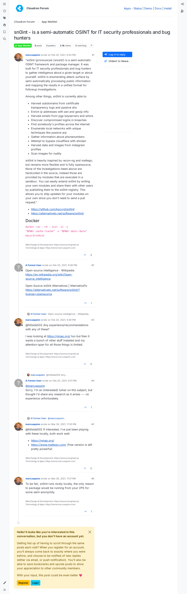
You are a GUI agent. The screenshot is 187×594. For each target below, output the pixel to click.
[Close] (90, 532)
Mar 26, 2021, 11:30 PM (63, 424)
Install (168, 8)
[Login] (182, 4)
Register (23, 582)
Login (35, 582)
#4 (92, 380)
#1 (93, 54)
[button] (4, 583)
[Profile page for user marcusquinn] (18, 57)
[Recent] (4, 11)
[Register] (182, 11)
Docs (158, 8)
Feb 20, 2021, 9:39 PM (63, 319)
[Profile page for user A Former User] (18, 267)
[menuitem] (182, 4)
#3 (92, 319)
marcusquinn (32, 54)
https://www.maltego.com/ (48, 444)
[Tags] (4, 18)
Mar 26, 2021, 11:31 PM (63, 478)
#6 (92, 478)
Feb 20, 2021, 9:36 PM (65, 265)
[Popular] (4, 25)
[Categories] (4, 4)
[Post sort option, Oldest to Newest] (117, 61)
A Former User (33, 265)
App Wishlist (23, 45)
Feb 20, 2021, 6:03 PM (63, 54)
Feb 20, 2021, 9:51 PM (65, 380)
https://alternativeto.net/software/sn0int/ (57, 213)
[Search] (4, 39)
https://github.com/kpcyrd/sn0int (52, 209)
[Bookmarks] (4, 32)
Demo (148, 8)
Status (138, 8)
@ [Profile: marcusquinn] (35, 386)
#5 (92, 424)
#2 (92, 265)
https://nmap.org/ (58, 336)
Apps (127, 8)
